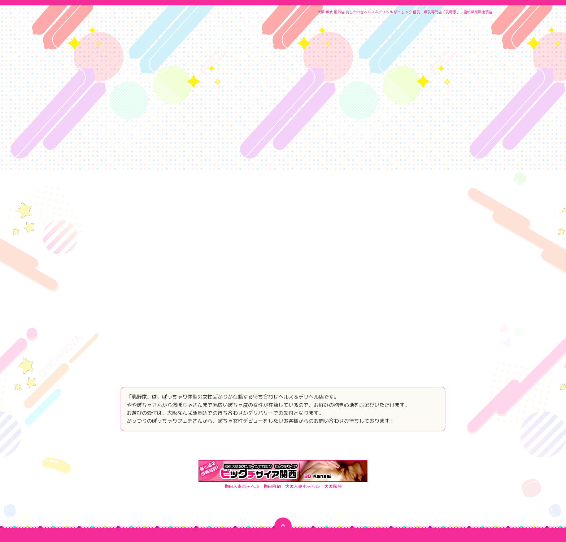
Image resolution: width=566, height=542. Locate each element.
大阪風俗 (332, 412)
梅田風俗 (272, 412)
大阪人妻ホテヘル (302, 412)
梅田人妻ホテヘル (242, 412)
